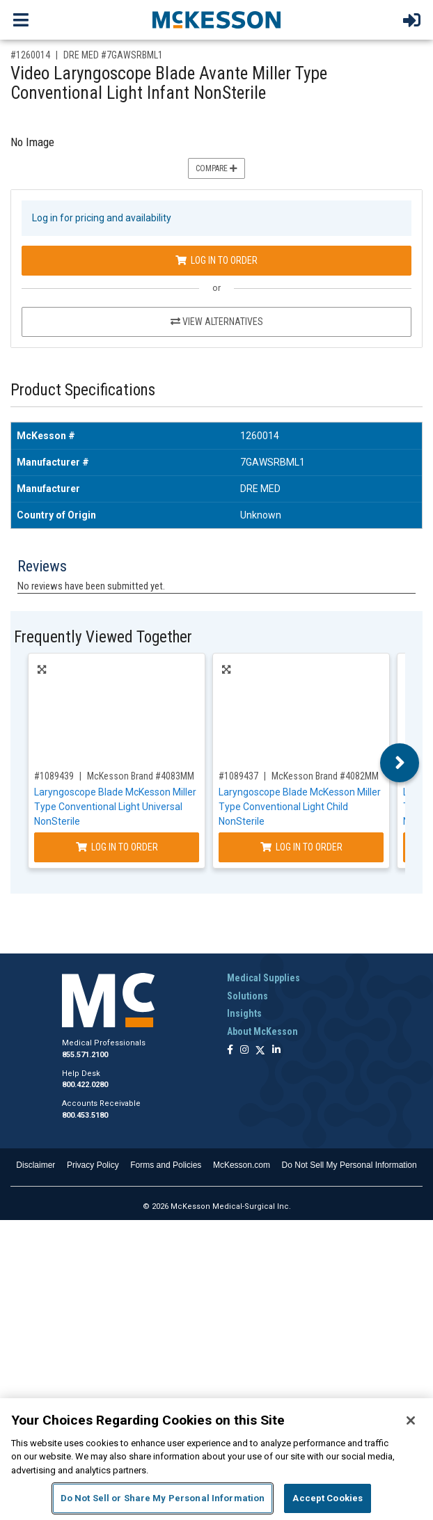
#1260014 (30, 55)
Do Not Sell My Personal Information (349, 1165)
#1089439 (54, 776)
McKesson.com (241, 1165)
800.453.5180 (85, 1115)
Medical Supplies (263, 977)
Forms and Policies (165, 1165)
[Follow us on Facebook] (230, 1050)
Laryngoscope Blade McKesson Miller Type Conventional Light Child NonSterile (300, 806)
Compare (216, 168)
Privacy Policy (93, 1165)
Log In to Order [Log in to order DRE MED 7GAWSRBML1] (216, 260)
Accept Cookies (327, 1498)
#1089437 (238, 776)
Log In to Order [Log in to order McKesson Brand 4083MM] (117, 847)
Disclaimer (35, 1165)
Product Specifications (82, 390)
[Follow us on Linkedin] (276, 1050)
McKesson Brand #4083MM (140, 776)
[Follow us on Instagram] (244, 1050)
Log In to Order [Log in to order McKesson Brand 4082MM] (301, 847)
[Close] (410, 1420)
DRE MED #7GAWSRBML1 (113, 55)
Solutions (247, 996)
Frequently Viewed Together (103, 637)
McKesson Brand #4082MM (325, 776)
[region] (216, 1459)
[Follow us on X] (260, 1050)
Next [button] (400, 762)
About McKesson (262, 1031)
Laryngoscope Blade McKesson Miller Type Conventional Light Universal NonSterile (115, 806)
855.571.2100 (85, 1054)
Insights (244, 1013)
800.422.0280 (85, 1084)
